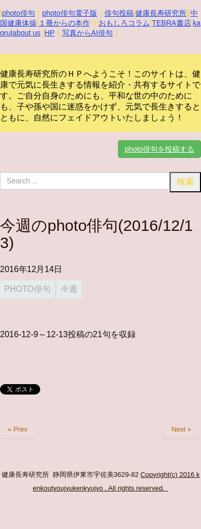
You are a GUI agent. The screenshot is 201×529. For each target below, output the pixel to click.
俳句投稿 (119, 13)
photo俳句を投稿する (159, 149)
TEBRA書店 (171, 23)
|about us (25, 33)
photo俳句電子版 (69, 13)
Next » (181, 429)
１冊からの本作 (64, 23)
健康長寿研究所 (160, 13)
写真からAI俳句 (87, 33)
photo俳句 (18, 13)
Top (192, 520)
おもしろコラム (124, 23)
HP (49, 33)
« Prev (18, 429)
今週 (69, 289)
